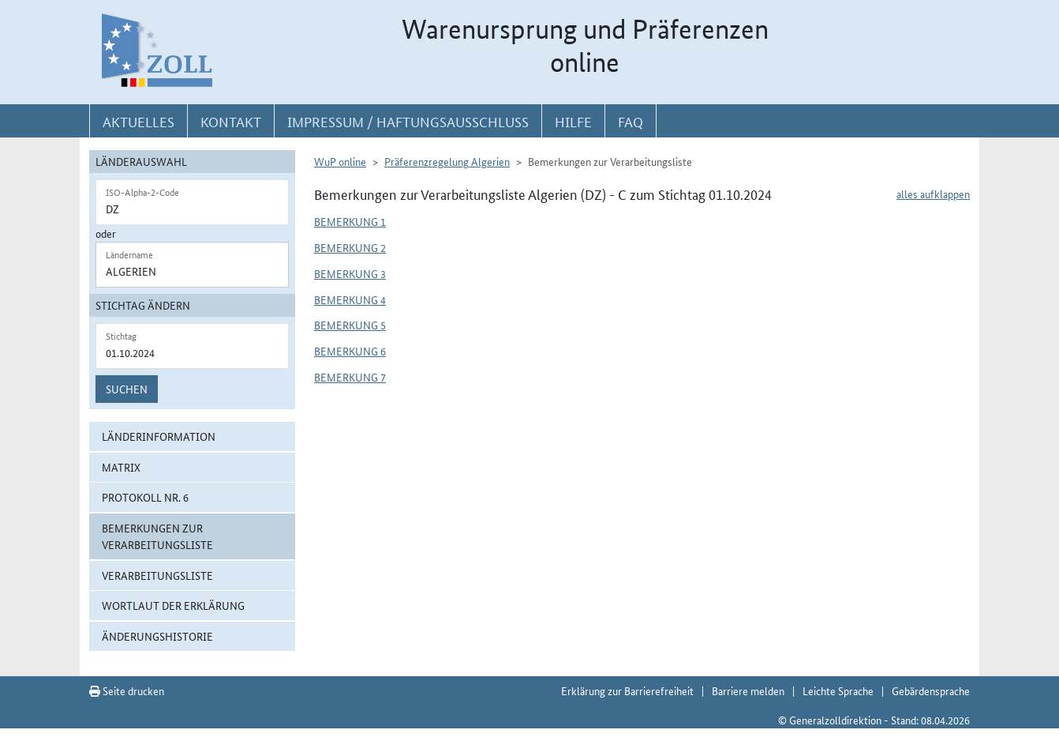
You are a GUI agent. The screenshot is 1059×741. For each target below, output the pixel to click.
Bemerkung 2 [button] (350, 247)
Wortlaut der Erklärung (173, 605)
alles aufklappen (933, 193)
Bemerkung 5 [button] (350, 325)
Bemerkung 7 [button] (350, 377)
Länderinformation (158, 436)
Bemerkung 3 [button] (350, 273)
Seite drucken (126, 690)
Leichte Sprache (838, 690)
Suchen (127, 389)
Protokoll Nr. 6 (145, 497)
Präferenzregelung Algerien (447, 161)
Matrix (121, 467)
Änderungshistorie (157, 636)
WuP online (340, 161)
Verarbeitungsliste (157, 575)
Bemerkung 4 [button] (350, 299)
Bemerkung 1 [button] (350, 221)
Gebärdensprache (931, 690)
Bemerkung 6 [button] (350, 351)
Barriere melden (748, 690)
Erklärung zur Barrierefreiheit (627, 690)
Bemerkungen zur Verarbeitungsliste (157, 536)
